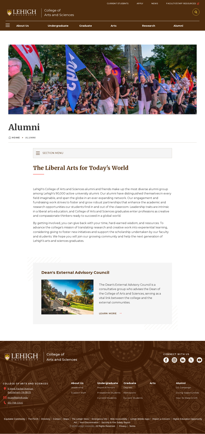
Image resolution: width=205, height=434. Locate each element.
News (154, 3)
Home (14, 137)
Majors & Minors (106, 387)
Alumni (181, 383)
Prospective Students (109, 393)
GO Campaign (183, 387)
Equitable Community (14, 419)
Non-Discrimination (89, 422)
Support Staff (78, 393)
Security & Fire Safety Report (115, 422)
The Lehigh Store (80, 419)
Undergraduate (107, 383)
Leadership (77, 387)
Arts (153, 383)
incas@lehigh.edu (18, 397)
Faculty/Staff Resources (182, 3)
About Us (77, 383)
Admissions (130, 393)
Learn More (108, 313)
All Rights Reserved (105, 426)
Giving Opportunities (187, 393)
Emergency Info (99, 419)
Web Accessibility (118, 419)
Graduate (130, 383)
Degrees (128, 387)
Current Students (117, 3)
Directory (45, 419)
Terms (132, 426)
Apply (140, 3)
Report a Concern (161, 419)
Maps (66, 419)
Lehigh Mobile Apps (140, 419)
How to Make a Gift (187, 398)
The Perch (33, 419)
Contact (57, 419)
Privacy (122, 426)
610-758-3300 (15, 402)
